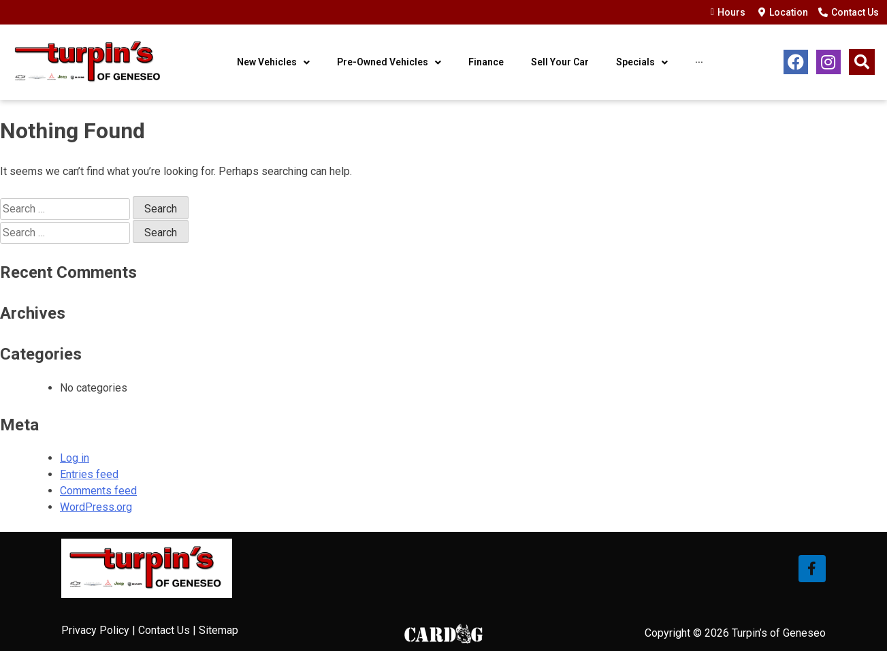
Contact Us (164, 630)
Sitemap (218, 630)
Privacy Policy (95, 630)
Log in (74, 457)
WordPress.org (96, 507)
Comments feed (98, 490)
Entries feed (89, 474)
